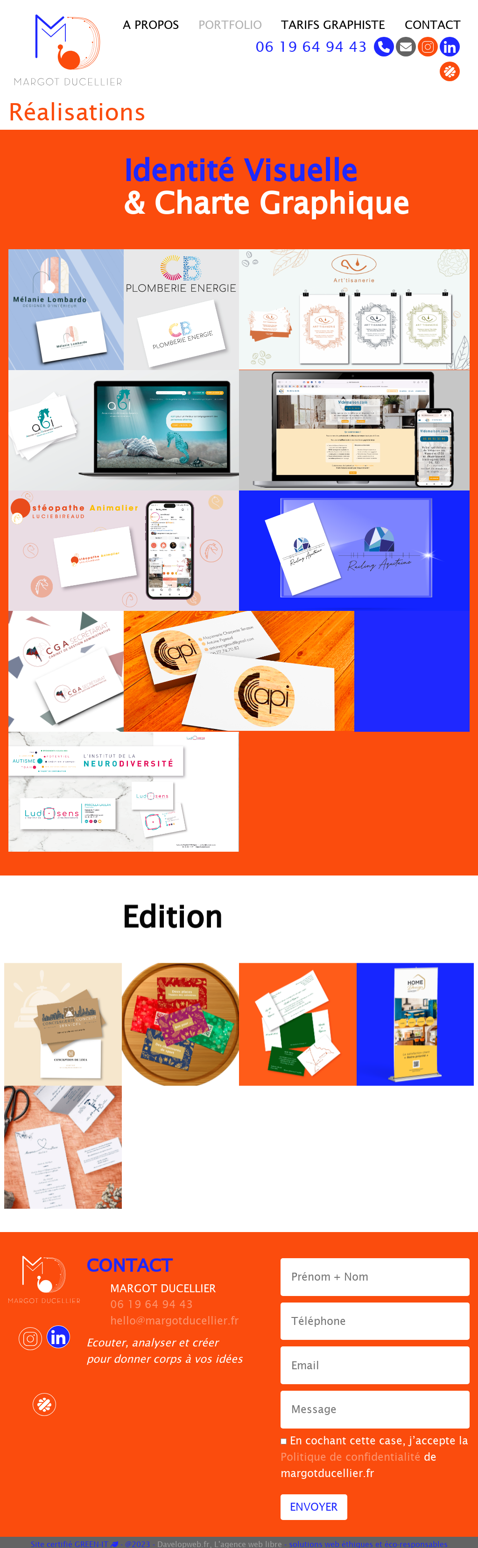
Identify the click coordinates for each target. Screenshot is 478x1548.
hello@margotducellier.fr (174, 1316)
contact (433, 24)
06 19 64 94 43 (311, 47)
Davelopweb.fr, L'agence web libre (219, 1540)
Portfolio (230, 24)
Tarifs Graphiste (333, 24)
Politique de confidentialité (351, 1453)
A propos (151, 24)
